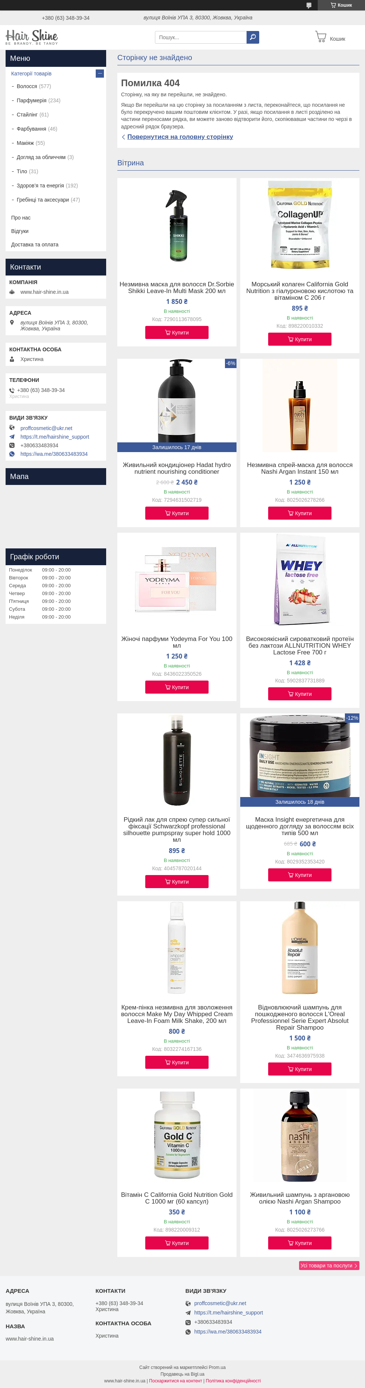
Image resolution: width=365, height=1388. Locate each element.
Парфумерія (32, 100)
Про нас (21, 218)
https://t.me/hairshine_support (54, 437)
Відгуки (20, 231)
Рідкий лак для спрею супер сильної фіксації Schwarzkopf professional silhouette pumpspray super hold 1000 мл (177, 829)
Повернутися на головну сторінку (180, 136)
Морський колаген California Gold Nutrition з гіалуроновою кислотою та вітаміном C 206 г (299, 291)
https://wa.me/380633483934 (54, 454)
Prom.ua (217, 1367)
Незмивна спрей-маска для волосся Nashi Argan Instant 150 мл (300, 468)
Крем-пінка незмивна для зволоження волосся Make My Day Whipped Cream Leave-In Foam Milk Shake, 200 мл (177, 1014)
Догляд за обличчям (41, 157)
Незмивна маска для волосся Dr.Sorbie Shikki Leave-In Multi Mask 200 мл (177, 288)
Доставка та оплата (34, 245)
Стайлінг (27, 115)
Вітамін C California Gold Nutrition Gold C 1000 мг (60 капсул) (177, 1198)
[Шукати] (253, 37)
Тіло (22, 171)
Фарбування (31, 129)
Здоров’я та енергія (40, 186)
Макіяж (25, 143)
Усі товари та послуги (326, 1266)
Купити (180, 333)
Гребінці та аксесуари (43, 200)
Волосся (27, 86)
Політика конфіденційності (233, 1381)
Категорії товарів (31, 74)
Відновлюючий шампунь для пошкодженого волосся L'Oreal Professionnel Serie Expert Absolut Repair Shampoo (300, 1017)
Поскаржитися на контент (175, 1381)
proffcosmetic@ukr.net (46, 428)
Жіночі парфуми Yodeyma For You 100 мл (176, 642)
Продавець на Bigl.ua (182, 1374)
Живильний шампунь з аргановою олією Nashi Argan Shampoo (300, 1198)
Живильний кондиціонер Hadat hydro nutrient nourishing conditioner (177, 468)
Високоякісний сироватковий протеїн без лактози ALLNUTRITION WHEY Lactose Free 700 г (299, 646)
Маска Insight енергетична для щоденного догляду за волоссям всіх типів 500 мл (300, 826)
